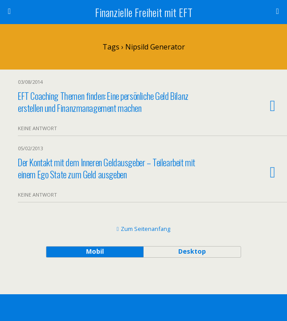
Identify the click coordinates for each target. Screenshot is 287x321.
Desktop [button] (192, 251)
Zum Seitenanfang (145, 229)
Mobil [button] (95, 251)
